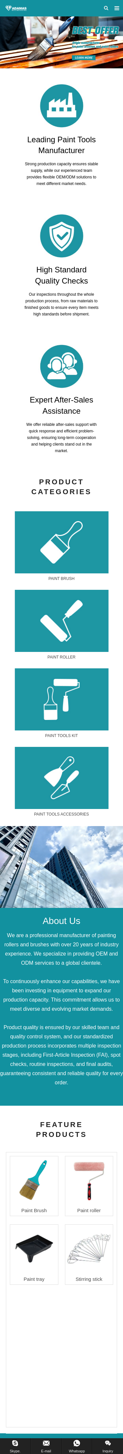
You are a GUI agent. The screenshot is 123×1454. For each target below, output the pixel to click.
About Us (61, 921)
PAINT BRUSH (62, 578)
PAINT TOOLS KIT (61, 735)
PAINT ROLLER (62, 657)
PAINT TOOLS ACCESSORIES (61, 814)
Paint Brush (34, 1210)
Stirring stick (88, 1279)
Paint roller (89, 1210)
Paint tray (34, 1279)
